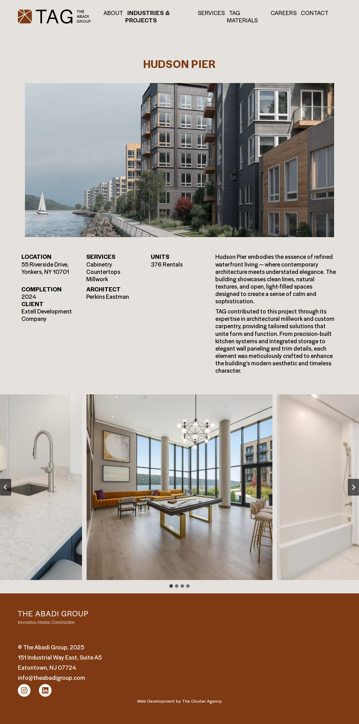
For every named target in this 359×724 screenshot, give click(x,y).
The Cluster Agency (202, 701)
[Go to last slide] (5, 487)
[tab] (171, 586)
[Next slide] (353, 487)
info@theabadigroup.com (51, 678)
